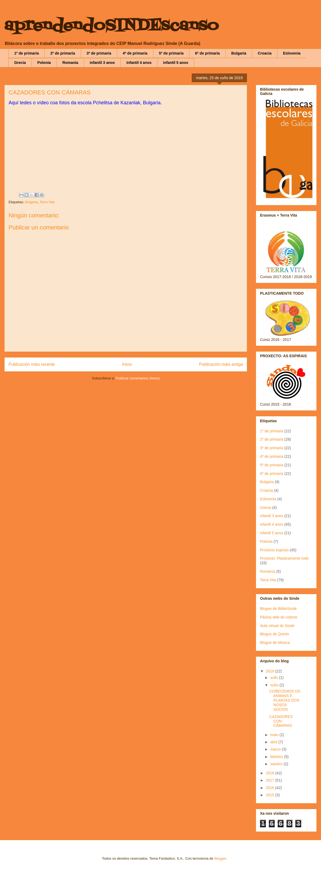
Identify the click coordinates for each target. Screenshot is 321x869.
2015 (270, 795)
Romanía (70, 62)
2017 (270, 780)
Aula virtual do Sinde (277, 626)
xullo (274, 677)
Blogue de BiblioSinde (278, 608)
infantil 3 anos (102, 62)
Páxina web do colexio (278, 617)
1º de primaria (26, 53)
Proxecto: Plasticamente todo (284, 558)
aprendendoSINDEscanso (111, 26)
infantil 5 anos (175, 62)
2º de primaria (62, 53)
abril (274, 742)
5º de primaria (171, 53)
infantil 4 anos (138, 62)
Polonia (44, 62)
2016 (270, 788)
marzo (276, 749)
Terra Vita (47, 202)
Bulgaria (238, 53)
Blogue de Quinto (274, 634)
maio (274, 735)
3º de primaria (99, 53)
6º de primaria (207, 53)
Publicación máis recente (32, 364)
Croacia (265, 53)
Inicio (127, 364)
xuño (274, 685)
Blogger (220, 858)
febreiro (277, 757)
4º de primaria (135, 53)
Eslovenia (291, 53)
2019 (270, 671)
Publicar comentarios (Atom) (138, 378)
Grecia (20, 62)
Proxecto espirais (274, 550)
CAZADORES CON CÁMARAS (281, 721)
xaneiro (277, 764)
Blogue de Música (275, 642)
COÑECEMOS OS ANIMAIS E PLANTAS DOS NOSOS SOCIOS (284, 700)
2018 (270, 773)
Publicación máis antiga (221, 364)
